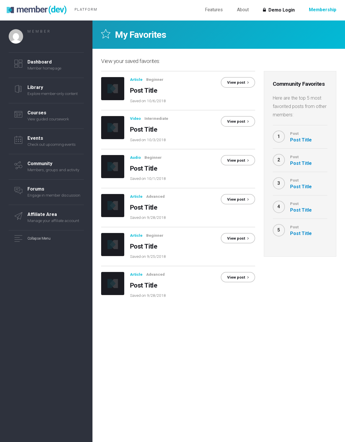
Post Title (146, 92)
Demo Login (279, 11)
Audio (135, 160)
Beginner (155, 82)
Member (39, 34)
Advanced (155, 199)
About (243, 11)
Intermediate (156, 121)
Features (214, 11)
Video (135, 121)
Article (136, 82)
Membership (322, 11)
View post (238, 85)
